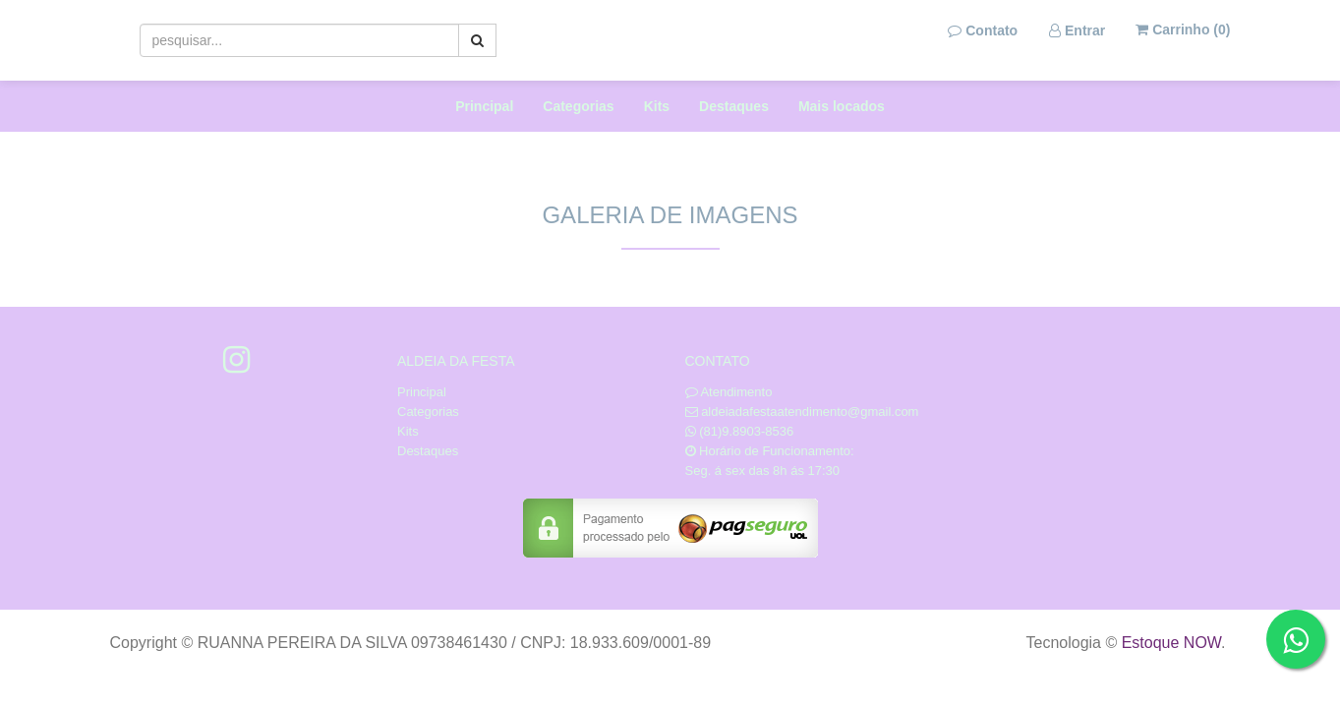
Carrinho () (1183, 29)
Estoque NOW (1171, 642)
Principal (484, 106)
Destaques (734, 106)
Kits (657, 106)
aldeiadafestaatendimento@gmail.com (809, 411)
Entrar (1077, 30)
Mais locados (841, 106)
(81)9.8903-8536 (746, 431)
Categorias (578, 106)
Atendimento (729, 391)
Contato (983, 30)
